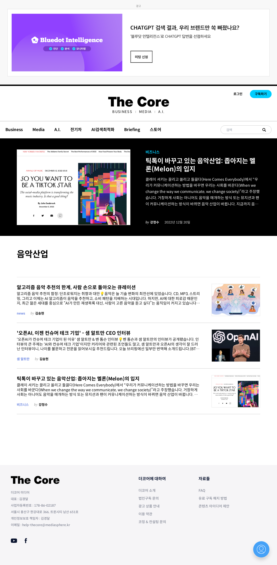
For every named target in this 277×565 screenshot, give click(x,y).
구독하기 (261, 94)
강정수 (154, 222)
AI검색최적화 (102, 129)
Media (145, 111)
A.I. (161, 111)
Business (122, 111)
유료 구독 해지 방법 (213, 498)
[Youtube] (14, 541)
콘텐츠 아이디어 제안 (214, 506)
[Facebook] (26, 540)
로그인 (237, 94)
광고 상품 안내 (149, 506)
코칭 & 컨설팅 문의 (152, 522)
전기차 (76, 129)
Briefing (132, 129)
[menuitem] (122, 111)
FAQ (202, 490)
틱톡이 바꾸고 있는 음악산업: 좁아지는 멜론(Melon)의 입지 (200, 165)
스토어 (155, 129)
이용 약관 (145, 514)
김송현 (39, 313)
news (21, 313)
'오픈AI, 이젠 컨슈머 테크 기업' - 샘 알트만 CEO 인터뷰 (74, 333)
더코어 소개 (147, 490)
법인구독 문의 (148, 498)
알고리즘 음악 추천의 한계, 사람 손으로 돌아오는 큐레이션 (76, 287)
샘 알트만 (23, 359)
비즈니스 (153, 152)
